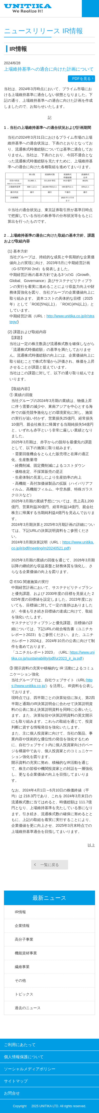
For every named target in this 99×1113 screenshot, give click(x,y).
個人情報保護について (24, 1056)
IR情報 (20, 912)
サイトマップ (16, 1081)
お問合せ (12, 1093)
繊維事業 (22, 967)
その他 (20, 980)
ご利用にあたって (20, 1044)
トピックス (24, 994)
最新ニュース (49, 898)
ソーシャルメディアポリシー (29, 1069)
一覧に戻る (49, 865)
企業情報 (22, 926)
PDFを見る (81, 78)
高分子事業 (24, 939)
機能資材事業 (26, 953)
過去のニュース (28, 1008)
